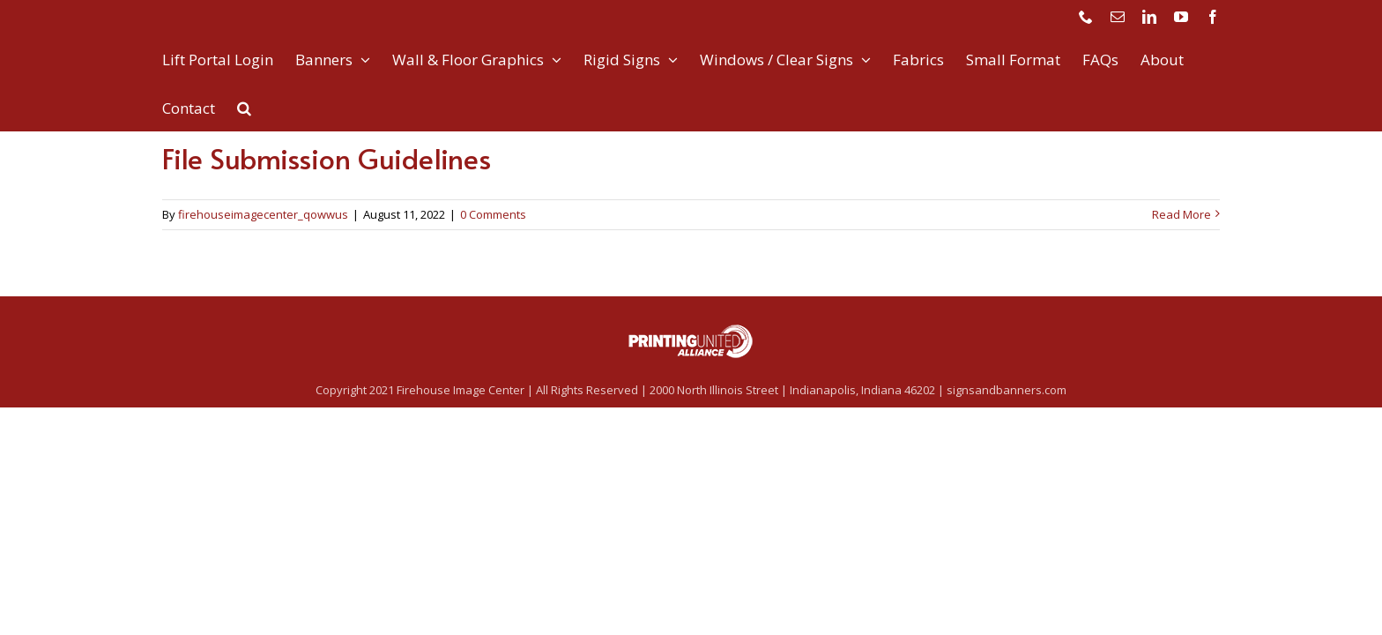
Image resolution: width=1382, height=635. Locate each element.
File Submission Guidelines (326, 157)
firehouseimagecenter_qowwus (263, 214)
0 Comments (493, 214)
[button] (244, 106)
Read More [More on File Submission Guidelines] (1181, 214)
